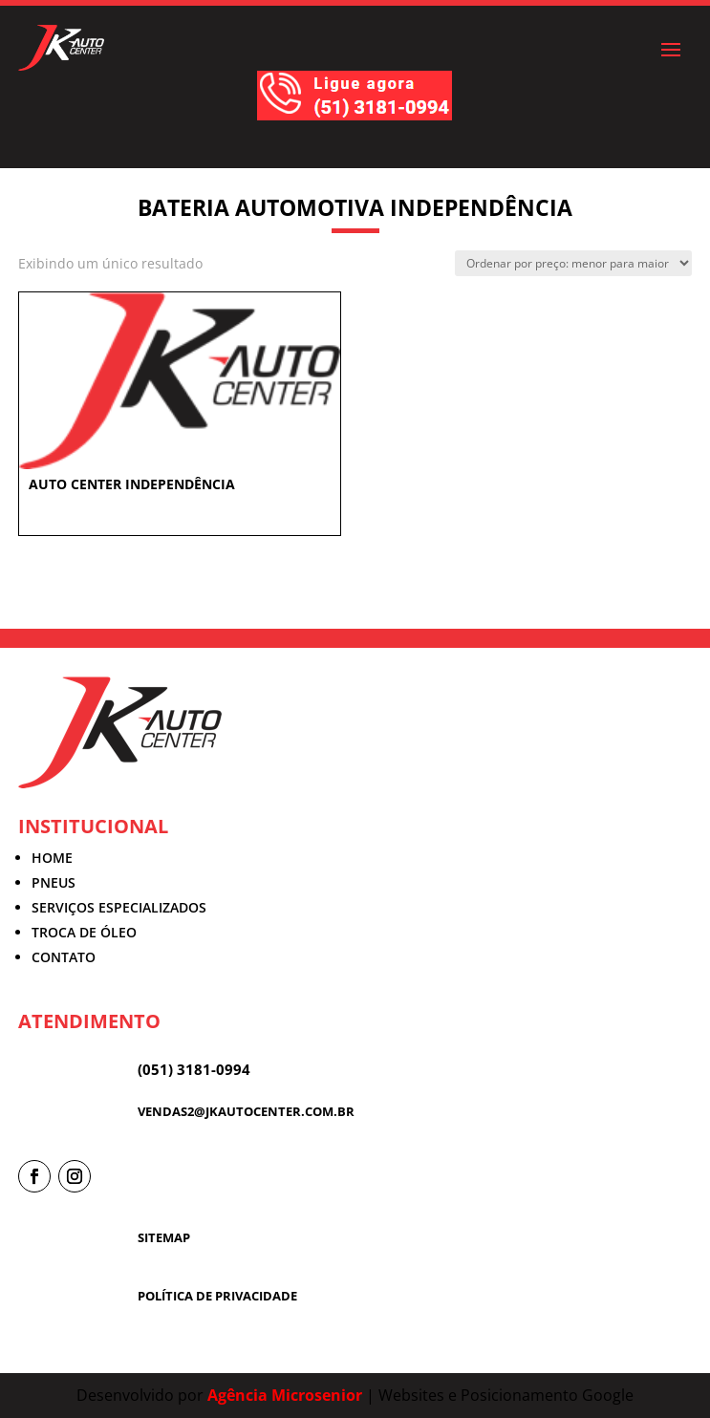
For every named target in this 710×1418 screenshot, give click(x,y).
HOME (52, 858)
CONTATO (64, 957)
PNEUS (53, 882)
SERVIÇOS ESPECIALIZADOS (119, 907)
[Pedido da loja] (573, 263)
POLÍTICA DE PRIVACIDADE (217, 1295)
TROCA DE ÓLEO (84, 932)
